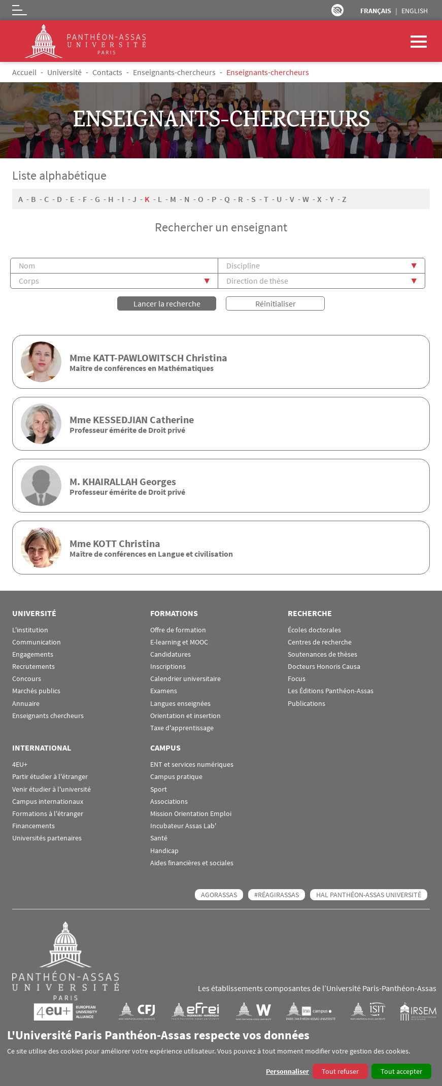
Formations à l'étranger (47, 813)
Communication (36, 642)
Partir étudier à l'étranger (50, 776)
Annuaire (26, 703)
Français (375, 10)
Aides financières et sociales (191, 863)
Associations (169, 801)
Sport (158, 789)
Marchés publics (36, 691)
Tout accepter (401, 1071)
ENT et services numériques (191, 764)
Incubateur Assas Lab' (183, 826)
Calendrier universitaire (185, 678)
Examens (163, 691)
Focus (296, 678)
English (414, 10)
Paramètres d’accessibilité (337, 10)
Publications (306, 703)
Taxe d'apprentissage (182, 728)
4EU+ (19, 764)
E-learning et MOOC (179, 642)
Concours (26, 678)
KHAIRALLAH (110, 481)
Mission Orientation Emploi (190, 813)
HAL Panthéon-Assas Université (368, 894)
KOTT (105, 543)
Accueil (24, 72)
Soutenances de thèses (322, 654)
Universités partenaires (47, 838)
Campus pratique (176, 776)
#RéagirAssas (276, 894)
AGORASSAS (219, 894)
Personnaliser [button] (287, 1071)
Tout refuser (340, 1071)
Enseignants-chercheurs (174, 72)
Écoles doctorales (314, 630)
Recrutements (33, 666)
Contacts (107, 72)
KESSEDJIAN (120, 419)
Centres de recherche (320, 642)
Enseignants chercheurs (48, 715)
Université (64, 72)
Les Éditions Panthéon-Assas (330, 691)
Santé (158, 838)
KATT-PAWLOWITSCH (138, 357)
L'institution (30, 630)
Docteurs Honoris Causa (324, 666)
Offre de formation (178, 630)
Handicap (164, 850)
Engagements (32, 654)
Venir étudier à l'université (51, 789)
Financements (33, 826)
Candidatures (170, 654)
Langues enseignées (180, 703)
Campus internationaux (47, 801)
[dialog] (221, 1053)
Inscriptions (168, 666)
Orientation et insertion (185, 715)
